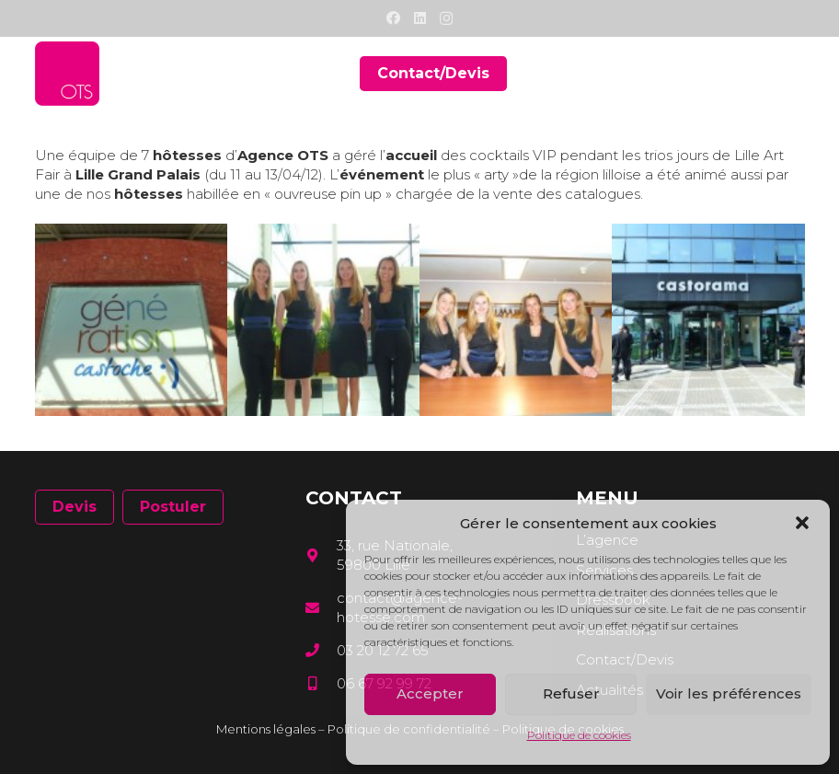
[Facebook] (393, 18)
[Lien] (67, 73)
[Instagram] (446, 19)
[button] (802, 523)
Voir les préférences (728, 693)
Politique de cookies (579, 735)
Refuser (571, 693)
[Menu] (792, 74)
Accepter (430, 693)
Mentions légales (266, 729)
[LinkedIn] (420, 18)
